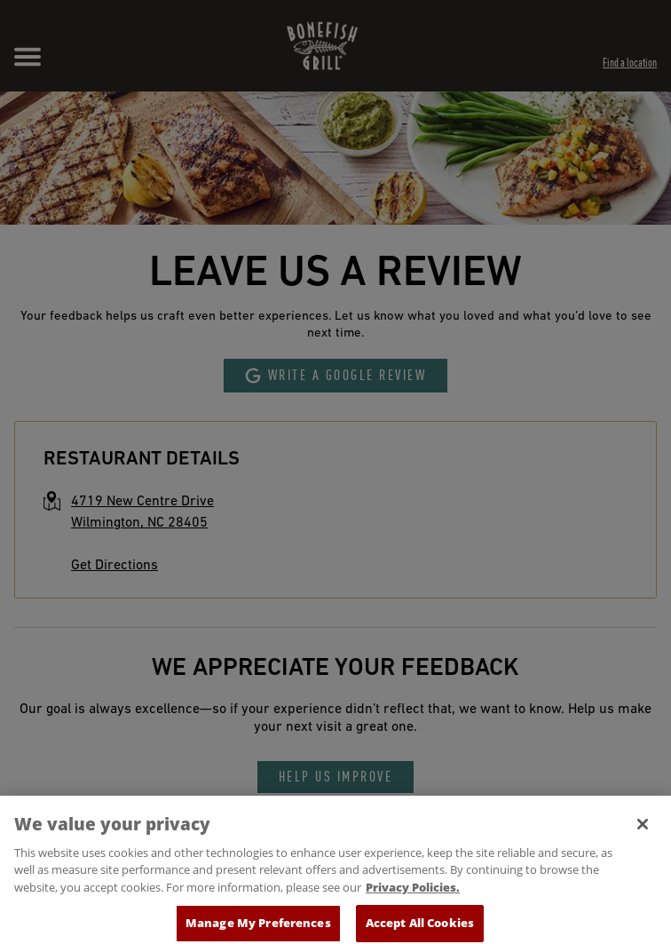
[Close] (642, 830)
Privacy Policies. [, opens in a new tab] (413, 893)
